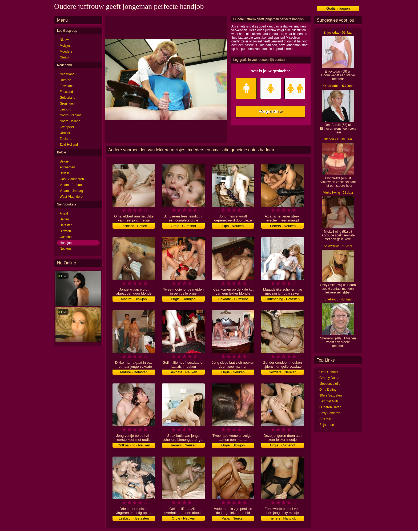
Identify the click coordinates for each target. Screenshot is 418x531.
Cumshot (66, 237)
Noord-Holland (70, 121)
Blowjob (65, 231)
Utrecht (65, 133)
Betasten (66, 225)
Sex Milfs (325, 419)
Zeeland (65, 139)
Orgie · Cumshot (183, 226)
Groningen (67, 103)
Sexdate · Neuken (183, 372)
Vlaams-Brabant (71, 185)
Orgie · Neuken (232, 372)
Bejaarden (326, 425)
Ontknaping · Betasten (283, 299)
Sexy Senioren (329, 413)
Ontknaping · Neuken (134, 445)
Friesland (66, 92)
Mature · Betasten (134, 372)
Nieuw (64, 40)
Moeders (66, 51)
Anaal (64, 213)
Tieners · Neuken (283, 226)
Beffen (64, 219)
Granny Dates (329, 378)
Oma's (64, 57)
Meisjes (65, 45)
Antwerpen (67, 167)
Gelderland (67, 98)
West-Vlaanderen (72, 197)
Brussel (65, 173)
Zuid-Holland (69, 144)
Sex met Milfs (329, 401)
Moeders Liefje (329, 384)
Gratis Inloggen (338, 8)
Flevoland (67, 86)
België (64, 161)
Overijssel (67, 127)
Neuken (65, 249)
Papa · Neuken (233, 518)
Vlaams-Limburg (71, 191)
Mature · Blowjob (134, 299)
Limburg (65, 109)
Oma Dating (327, 389)
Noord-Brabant (70, 115)
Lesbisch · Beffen (133, 226)
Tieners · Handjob (282, 518)
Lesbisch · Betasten (134, 518)
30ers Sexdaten (330, 395)
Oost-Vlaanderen (72, 179)
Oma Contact (328, 372)
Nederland (67, 74)
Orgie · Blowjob (233, 445)
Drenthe (65, 80)
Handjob (66, 243)
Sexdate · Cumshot (233, 299)
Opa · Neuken (233, 226)
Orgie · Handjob (183, 299)
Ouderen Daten (330, 407)
